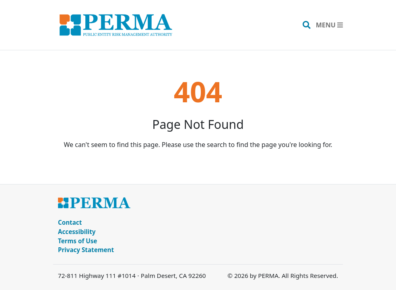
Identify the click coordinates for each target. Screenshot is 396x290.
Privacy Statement (86, 250)
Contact (70, 222)
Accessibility (77, 232)
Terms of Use (77, 241)
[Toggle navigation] (329, 25)
